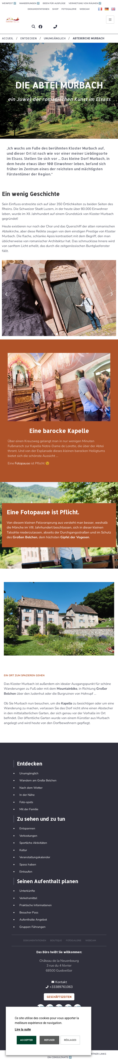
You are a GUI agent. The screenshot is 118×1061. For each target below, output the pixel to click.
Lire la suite (23, 1029)
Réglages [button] (70, 1040)
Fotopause (23, 463)
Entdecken (29, 763)
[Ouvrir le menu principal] (110, 20)
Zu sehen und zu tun (41, 819)
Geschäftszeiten (59, 996)
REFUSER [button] (49, 1040)
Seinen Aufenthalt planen (47, 881)
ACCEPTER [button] (26, 1040)
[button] (33, 27)
